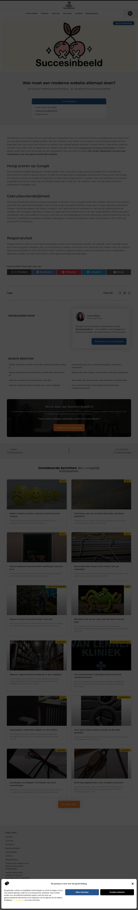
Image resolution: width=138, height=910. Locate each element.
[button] (132, 883)
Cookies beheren (117, 892)
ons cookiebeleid (18, 900)
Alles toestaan (82, 892)
